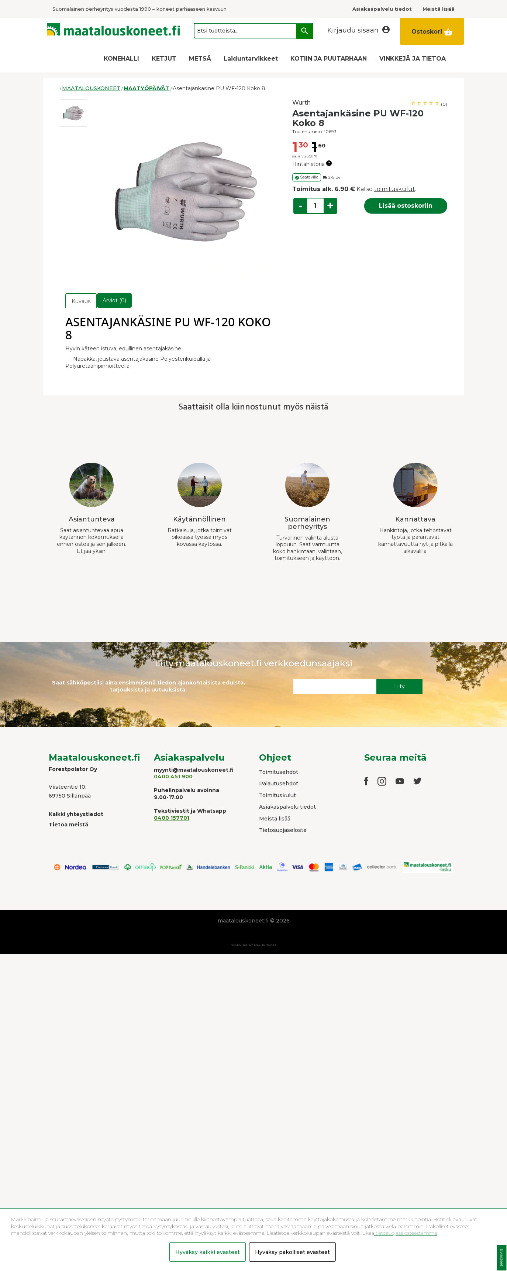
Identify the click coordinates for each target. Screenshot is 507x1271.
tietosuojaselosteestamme (405, 1233)
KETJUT (164, 58)
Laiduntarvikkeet (251, 58)
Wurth (301, 102)
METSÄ (200, 58)
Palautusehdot (278, 783)
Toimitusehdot (278, 772)
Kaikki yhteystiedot (76, 814)
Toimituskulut (277, 795)
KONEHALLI (121, 58)
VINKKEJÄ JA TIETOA (412, 58)
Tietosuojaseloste (283, 830)
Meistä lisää (274, 818)
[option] (73, 113)
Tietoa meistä (68, 824)
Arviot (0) (114, 300)
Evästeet (501, 1258)
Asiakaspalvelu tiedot (287, 806)
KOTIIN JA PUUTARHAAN (328, 58)
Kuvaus (81, 301)
